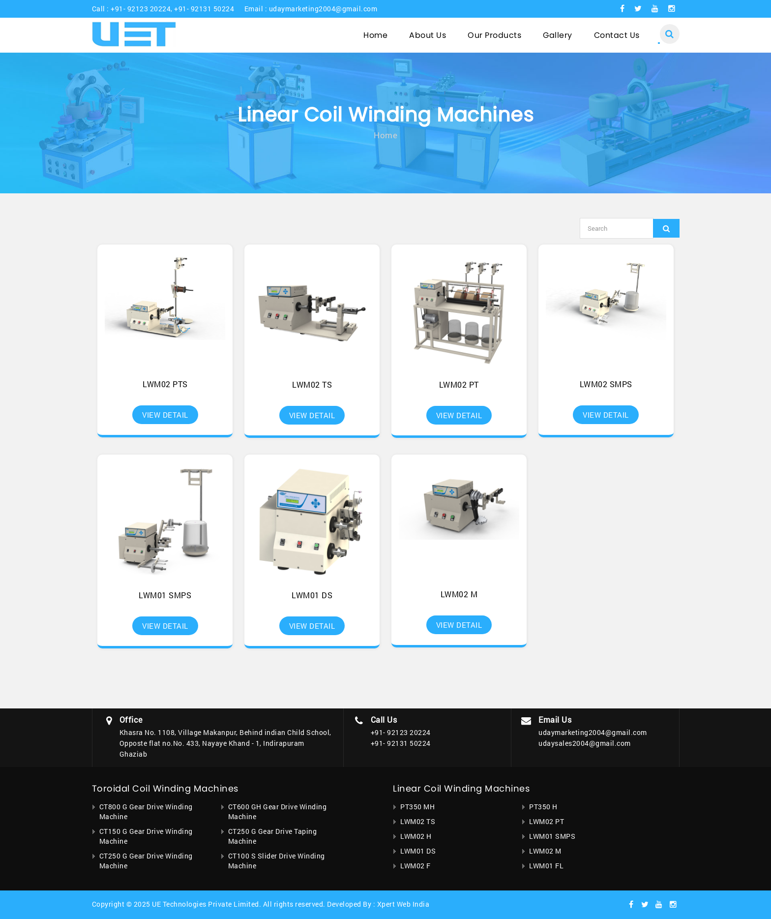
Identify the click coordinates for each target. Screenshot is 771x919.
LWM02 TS (312, 384)
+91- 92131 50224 (204, 8)
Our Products (494, 35)
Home (375, 35)
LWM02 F (415, 865)
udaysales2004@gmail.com (584, 743)
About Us (427, 35)
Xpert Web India (403, 904)
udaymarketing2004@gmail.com (323, 8)
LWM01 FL (546, 865)
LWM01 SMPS (165, 595)
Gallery (557, 35)
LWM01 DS (312, 595)
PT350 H (543, 806)
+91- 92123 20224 (141, 8)
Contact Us (617, 35)
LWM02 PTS (165, 384)
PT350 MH (417, 806)
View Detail (165, 415)
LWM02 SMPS (606, 384)
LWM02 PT (459, 384)
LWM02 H (416, 836)
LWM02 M (459, 594)
